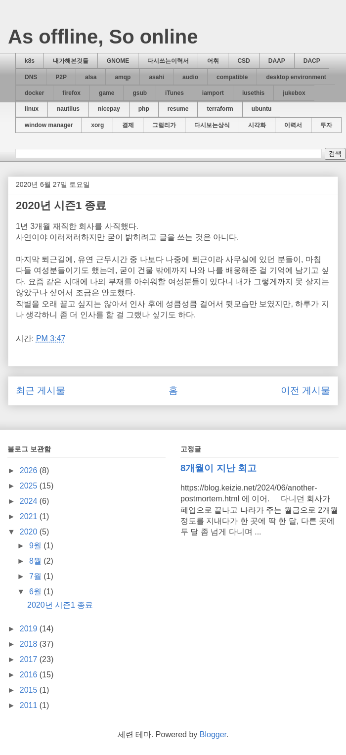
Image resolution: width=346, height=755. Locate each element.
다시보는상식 (212, 125)
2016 (30, 674)
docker (34, 92)
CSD (243, 60)
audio (190, 77)
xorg (97, 125)
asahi (156, 77)
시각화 (257, 125)
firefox (71, 92)
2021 (30, 516)
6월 (36, 591)
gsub (139, 92)
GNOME (118, 60)
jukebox (294, 92)
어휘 (213, 60)
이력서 (293, 125)
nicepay (109, 108)
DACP (311, 60)
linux (32, 108)
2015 (30, 690)
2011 (30, 705)
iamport (213, 92)
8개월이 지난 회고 (218, 468)
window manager (49, 125)
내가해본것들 (70, 60)
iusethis (253, 92)
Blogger (213, 734)
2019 (30, 628)
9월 (36, 545)
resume (178, 108)
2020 (30, 532)
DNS (31, 77)
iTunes (174, 92)
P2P (61, 77)
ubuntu (262, 108)
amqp (122, 77)
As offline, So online (103, 36)
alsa (90, 77)
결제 (128, 125)
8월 (36, 561)
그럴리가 (164, 125)
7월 (36, 576)
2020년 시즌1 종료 (60, 605)
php (143, 108)
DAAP (276, 60)
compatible (232, 77)
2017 (30, 659)
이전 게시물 (305, 390)
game (106, 92)
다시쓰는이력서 (168, 60)
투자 (326, 125)
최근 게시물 (40, 390)
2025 (30, 486)
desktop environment (296, 77)
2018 (30, 644)
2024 (30, 501)
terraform (220, 108)
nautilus (68, 108)
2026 (30, 470)
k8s (30, 60)
